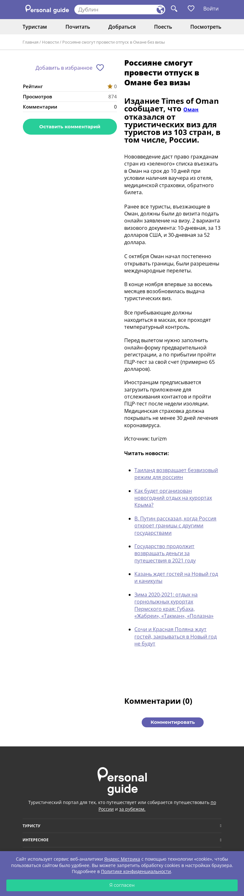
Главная (30, 42)
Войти (211, 8)
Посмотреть (205, 26)
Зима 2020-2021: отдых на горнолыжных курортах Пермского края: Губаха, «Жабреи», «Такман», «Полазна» (174, 605)
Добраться (122, 26)
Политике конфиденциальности (136, 871)
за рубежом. (132, 809)
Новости (50, 42)
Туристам (35, 26)
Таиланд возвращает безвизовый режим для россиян (176, 474)
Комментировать (173, 722)
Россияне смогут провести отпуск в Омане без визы (113, 42)
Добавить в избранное (64, 67)
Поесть (163, 26)
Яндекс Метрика (122, 859)
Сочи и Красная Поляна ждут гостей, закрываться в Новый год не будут (175, 636)
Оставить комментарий (69, 126)
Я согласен (122, 885)
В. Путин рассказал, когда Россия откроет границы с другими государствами (175, 525)
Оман (191, 109)
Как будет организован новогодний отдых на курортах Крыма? (173, 498)
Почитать (77, 26)
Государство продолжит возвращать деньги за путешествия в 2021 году (165, 553)
